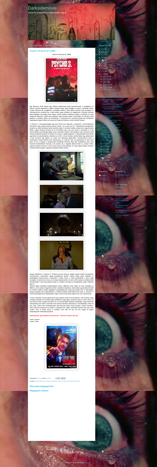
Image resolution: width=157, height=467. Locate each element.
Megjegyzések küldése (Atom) (65, 449)
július (104, 143)
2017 (103, 65)
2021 (103, 54)
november (106, 79)
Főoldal (60, 444)
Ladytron (118, 190)
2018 (103, 63)
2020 (103, 57)
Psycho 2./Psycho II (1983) (110, 127)
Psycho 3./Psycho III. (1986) (111, 125)
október (105, 82)
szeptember (107, 84)
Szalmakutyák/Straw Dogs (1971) (112, 104)
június (105, 146)
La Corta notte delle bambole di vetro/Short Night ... (112, 107)
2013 (103, 163)
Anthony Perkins (57, 381)
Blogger (87, 463)
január (105, 160)
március (105, 154)
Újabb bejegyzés (36, 444)
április (105, 152)
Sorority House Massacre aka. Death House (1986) (111, 121)
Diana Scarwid (68, 381)
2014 (103, 74)
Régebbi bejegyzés (86, 444)
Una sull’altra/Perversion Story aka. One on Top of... (111, 112)
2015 (103, 71)
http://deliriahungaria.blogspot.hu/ (121, 206)
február (105, 157)
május (105, 149)
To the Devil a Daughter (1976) (112, 137)
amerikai (49, 381)
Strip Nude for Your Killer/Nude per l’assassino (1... (112, 131)
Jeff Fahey (76, 381)
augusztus (106, 87)
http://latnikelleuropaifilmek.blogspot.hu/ (122, 211)
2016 (103, 68)
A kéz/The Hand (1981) (109, 134)
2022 (103, 52)
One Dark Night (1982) (109, 140)
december (106, 76)
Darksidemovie (42, 8)
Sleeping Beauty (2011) (109, 90)
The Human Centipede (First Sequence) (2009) (111, 93)
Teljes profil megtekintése (103, 179)
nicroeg (103, 175)
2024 (103, 49)
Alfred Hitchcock (40, 381)
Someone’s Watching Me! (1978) (112, 97)
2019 (103, 60)
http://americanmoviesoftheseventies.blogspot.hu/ (122, 200)
